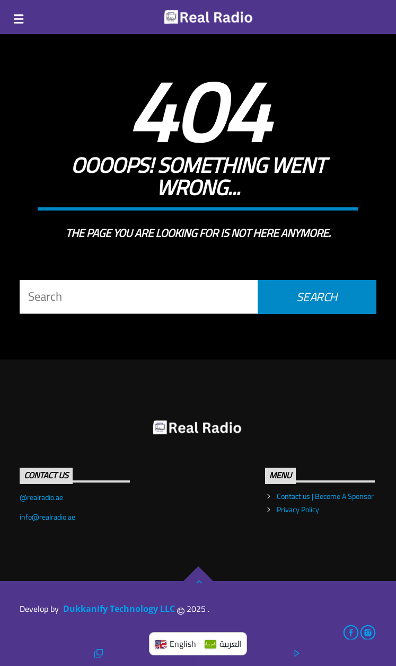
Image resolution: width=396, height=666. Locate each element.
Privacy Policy (298, 509)
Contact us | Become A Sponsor (325, 496)
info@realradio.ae (47, 517)
